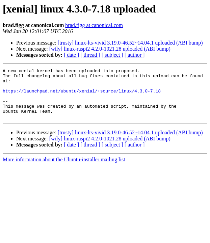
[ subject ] (112, 55)
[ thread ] (90, 55)
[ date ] (71, 55)
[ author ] (135, 55)
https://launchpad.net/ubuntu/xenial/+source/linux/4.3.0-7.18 (82, 96)
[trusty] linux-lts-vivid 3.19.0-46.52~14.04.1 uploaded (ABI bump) (130, 43)
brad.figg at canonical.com (94, 25)
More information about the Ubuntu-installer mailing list (64, 169)
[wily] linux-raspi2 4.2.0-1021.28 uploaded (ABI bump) (109, 49)
